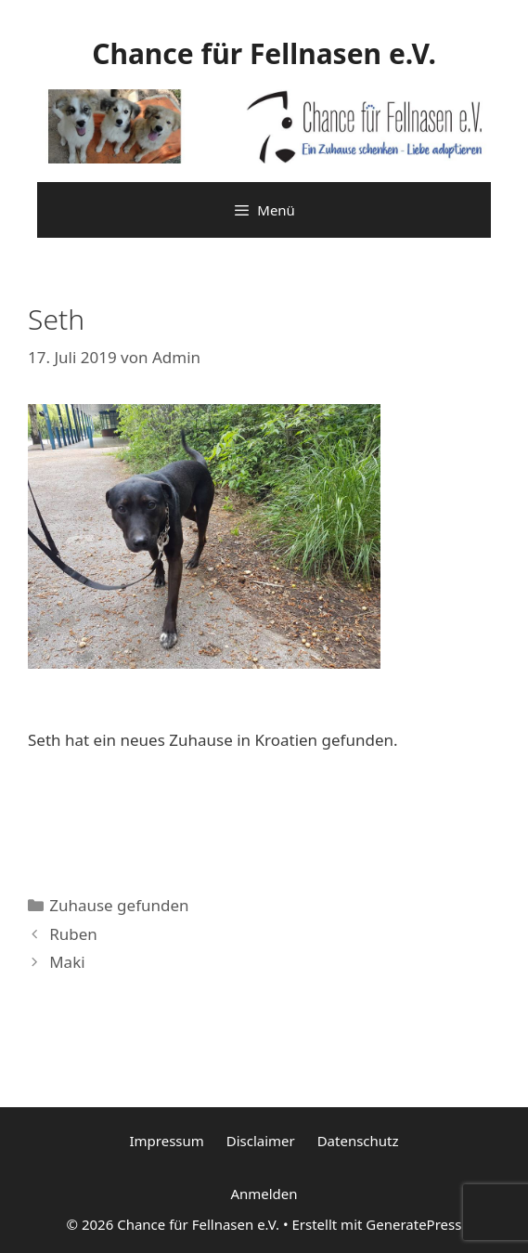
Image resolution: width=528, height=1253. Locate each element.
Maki (66, 961)
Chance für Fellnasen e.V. (264, 53)
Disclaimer (260, 1140)
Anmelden (263, 1193)
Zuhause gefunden (118, 905)
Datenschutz (358, 1140)
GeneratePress (413, 1224)
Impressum (166, 1140)
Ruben (73, 934)
